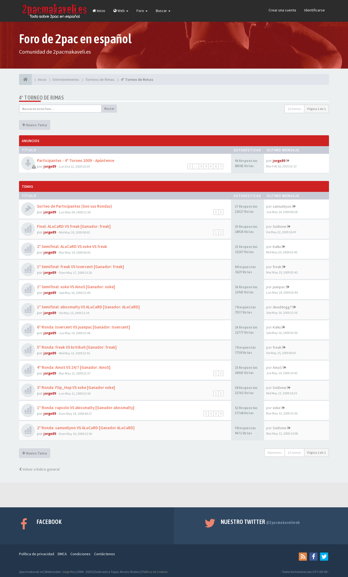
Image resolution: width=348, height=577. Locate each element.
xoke (277, 407)
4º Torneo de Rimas (41, 97)
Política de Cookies (154, 572)
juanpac (279, 286)
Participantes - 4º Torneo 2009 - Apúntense (75, 160)
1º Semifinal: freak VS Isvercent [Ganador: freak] (80, 266)
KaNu (277, 246)
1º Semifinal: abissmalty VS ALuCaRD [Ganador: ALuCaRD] (88, 306)
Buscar (163, 10)
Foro (142, 10)
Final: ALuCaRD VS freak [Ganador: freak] (74, 226)
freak (277, 266)
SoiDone (279, 226)
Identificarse (314, 10)
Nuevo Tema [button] (34, 124)
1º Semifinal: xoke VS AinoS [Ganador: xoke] (76, 286)
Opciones (275, 452)
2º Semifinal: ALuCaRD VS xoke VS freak (72, 246)
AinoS (277, 367)
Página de (316, 109)
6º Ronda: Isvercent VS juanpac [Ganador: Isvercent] (83, 327)
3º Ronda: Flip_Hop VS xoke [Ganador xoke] (76, 387)
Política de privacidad (36, 553)
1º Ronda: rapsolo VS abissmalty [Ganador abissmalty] (85, 407)
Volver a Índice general (39, 469)
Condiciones (80, 553)
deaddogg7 (282, 307)
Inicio (98, 10)
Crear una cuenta (282, 10)
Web (120, 10)
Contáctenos (104, 553)
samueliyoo (282, 206)
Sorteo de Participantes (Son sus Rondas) (74, 206)
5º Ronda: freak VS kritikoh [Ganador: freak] (77, 347)
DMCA (62, 553)
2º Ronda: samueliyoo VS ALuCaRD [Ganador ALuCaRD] (86, 427)
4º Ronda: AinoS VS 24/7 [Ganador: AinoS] (73, 367)
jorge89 (50, 166)
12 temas (294, 109)
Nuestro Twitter (260, 521)
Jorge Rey (68, 572)
